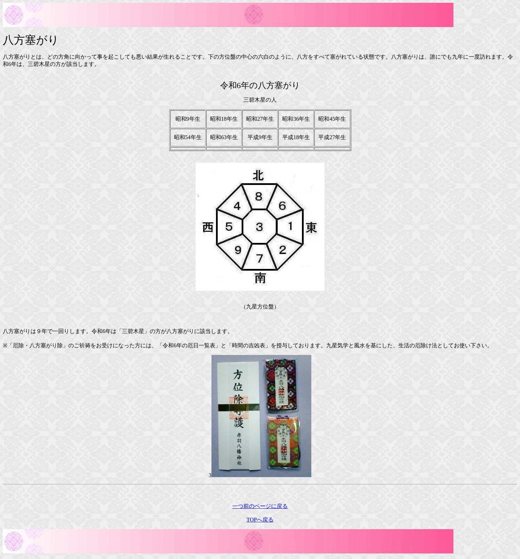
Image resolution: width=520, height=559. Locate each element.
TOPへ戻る (260, 520)
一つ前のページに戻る (260, 506)
